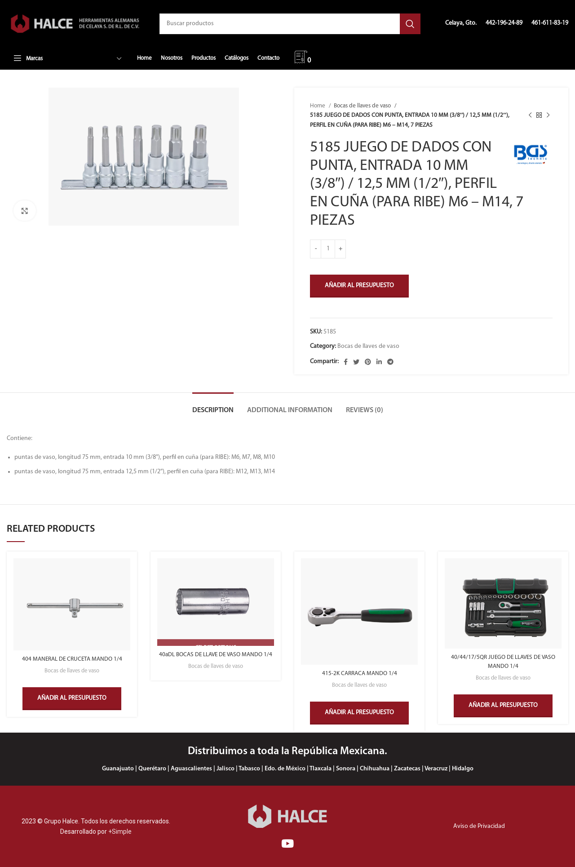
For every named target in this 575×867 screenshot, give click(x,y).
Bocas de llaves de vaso (363, 106)
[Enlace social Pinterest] (368, 362)
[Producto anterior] (530, 115)
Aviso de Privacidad (479, 826)
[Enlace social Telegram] (390, 362)
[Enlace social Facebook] (345, 362)
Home (318, 106)
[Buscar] (289, 23)
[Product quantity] (328, 249)
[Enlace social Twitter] (356, 362)
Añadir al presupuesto (359, 285)
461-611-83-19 (549, 23)
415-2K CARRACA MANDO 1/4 (359, 673)
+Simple (120, 831)
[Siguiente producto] (548, 115)
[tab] (213, 406)
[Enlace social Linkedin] (379, 362)
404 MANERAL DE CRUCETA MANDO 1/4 (71, 659)
